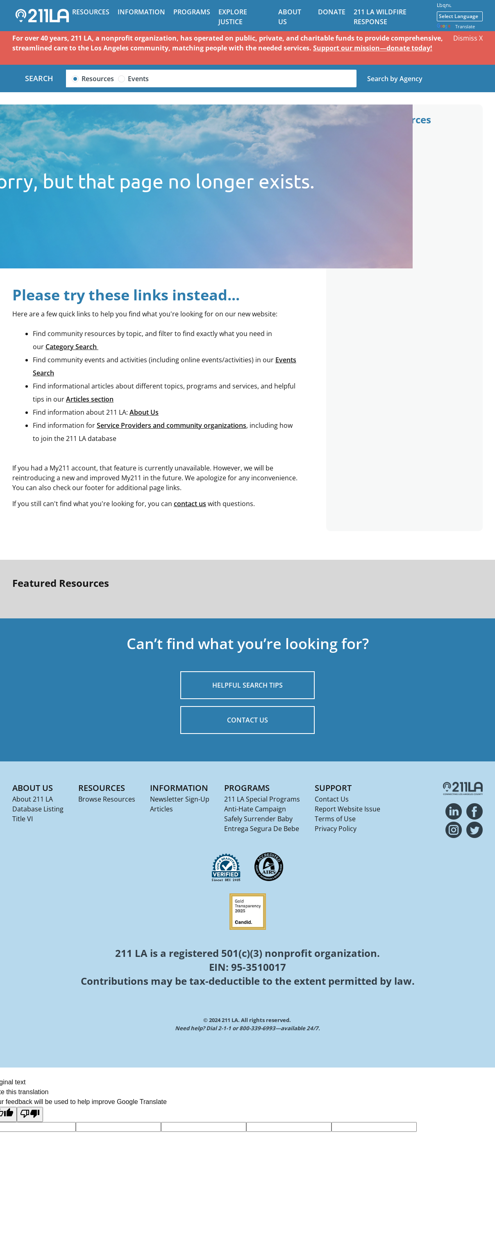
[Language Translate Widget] (460, 16)
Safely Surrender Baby (258, 818)
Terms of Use (335, 818)
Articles (161, 808)
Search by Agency (394, 78)
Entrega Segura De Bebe (261, 828)
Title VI (22, 818)
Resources (90, 11)
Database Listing (38, 808)
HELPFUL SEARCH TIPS (247, 685)
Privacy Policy (335, 828)
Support (333, 787)
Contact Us (332, 799)
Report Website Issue (347, 808)
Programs (191, 11)
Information (141, 11)
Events (138, 78)
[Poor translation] (30, 1114)
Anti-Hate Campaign (255, 808)
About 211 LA (32, 799)
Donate (331, 11)
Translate (456, 26)
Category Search (71, 346)
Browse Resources (106, 799)
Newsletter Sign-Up (179, 799)
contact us (190, 503)
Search (39, 78)
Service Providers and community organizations (171, 425)
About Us (144, 412)
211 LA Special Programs (262, 799)
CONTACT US (247, 720)
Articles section (90, 399)
